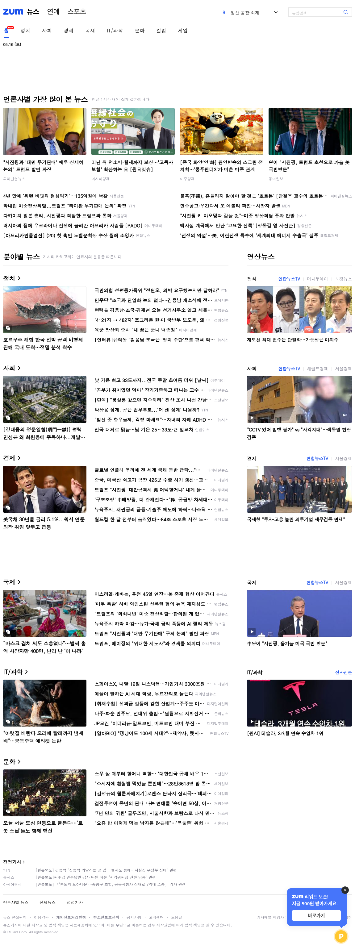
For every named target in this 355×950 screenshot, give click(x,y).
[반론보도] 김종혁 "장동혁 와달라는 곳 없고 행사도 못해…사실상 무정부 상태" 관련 (106, 870)
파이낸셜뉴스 (14, 178)
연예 (53, 12)
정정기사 (12, 862)
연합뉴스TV (289, 279)
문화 (139, 30)
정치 (25, 30)
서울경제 (343, 368)
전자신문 (343, 672)
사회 (47, 30)
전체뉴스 (48, 902)
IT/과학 (115, 30)
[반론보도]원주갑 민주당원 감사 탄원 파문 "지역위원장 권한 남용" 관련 (96, 877)
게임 (183, 30)
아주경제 (187, 178)
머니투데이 (317, 279)
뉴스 (33, 12)
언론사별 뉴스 (15, 902)
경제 (68, 30)
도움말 (176, 917)
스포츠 (77, 12)
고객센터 (156, 917)
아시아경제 (100, 178)
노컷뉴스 (343, 279)
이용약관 (41, 917)
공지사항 (134, 917)
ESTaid (12, 932)
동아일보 (276, 178)
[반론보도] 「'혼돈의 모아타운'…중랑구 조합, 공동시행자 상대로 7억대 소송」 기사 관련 (111, 884)
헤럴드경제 (317, 368)
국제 (90, 30)
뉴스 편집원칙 (15, 917)
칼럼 (161, 30)
